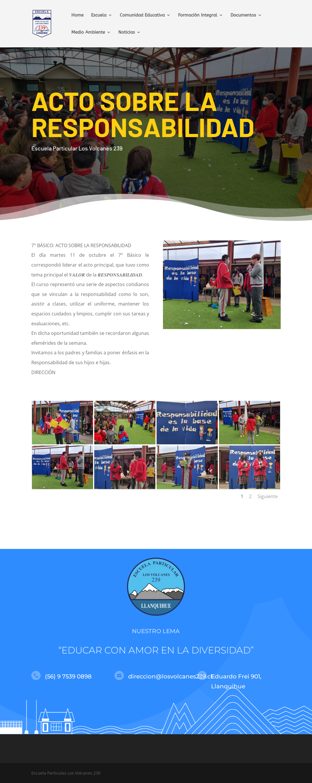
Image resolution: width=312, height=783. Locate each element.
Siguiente (267, 496)
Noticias (126, 32)
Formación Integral (197, 15)
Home (77, 15)
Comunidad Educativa (142, 15)
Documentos (243, 15)
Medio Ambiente (88, 32)
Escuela (98, 15)
